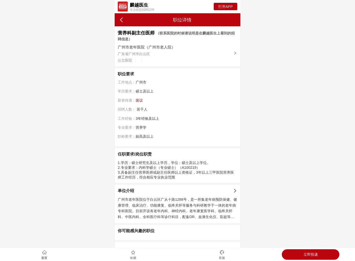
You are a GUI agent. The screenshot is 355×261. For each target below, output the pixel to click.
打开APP (225, 7)
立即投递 (311, 254)
